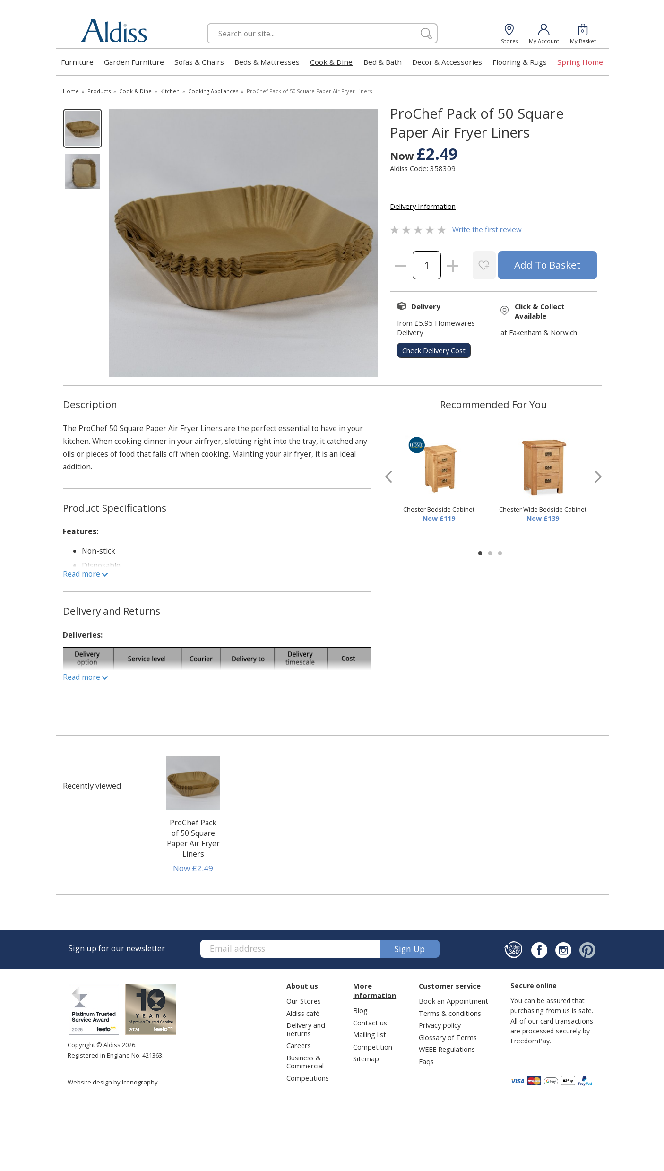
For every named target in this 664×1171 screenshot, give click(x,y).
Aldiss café (302, 1013)
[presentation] (388, 477)
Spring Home (580, 62)
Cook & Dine (331, 62)
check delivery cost (434, 350)
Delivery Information (423, 206)
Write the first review (487, 229)
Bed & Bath (382, 62)
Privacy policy (440, 1025)
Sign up (410, 948)
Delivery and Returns (305, 1029)
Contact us (370, 1022)
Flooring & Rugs (519, 62)
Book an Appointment (453, 1001)
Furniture (77, 62)
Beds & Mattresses (267, 62)
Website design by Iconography (113, 1082)
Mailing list (369, 1034)
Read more (85, 574)
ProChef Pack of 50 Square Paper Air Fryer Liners (193, 838)
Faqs (426, 1061)
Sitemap (366, 1058)
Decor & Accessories (447, 62)
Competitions (307, 1078)
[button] (480, 553)
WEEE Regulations (447, 1049)
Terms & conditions (450, 1013)
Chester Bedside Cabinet (438, 509)
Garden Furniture (134, 62)
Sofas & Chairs (199, 62)
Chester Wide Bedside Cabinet (542, 509)
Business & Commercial (305, 1061)
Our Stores (303, 1001)
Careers (298, 1045)
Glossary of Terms (448, 1037)
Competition (372, 1046)
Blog (360, 1010)
